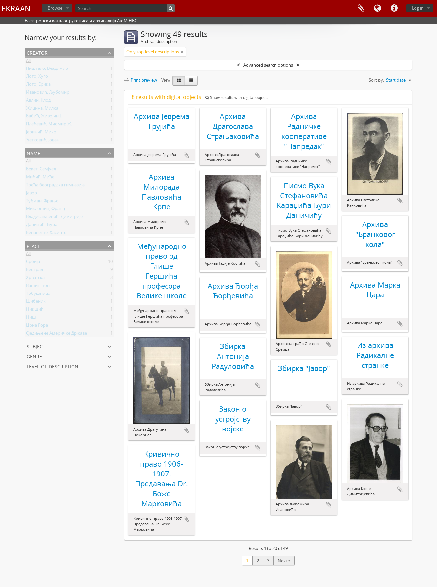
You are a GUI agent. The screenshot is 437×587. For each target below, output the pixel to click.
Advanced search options (268, 65)
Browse (55, 8)
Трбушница (38, 294)
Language (377, 8)
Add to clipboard (186, 155)
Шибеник (36, 302)
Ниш (31, 318)
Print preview (140, 80)
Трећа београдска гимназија (55, 186)
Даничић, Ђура (41, 226)
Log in (418, 8)
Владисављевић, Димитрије (54, 218)
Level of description (52, 365)
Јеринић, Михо (41, 133)
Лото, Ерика (38, 85)
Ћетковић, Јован (42, 141)
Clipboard (361, 8)
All (28, 62)
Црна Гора (37, 326)
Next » (284, 561)
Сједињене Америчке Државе (56, 334)
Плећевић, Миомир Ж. (49, 125)
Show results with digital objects (236, 97)
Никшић (35, 310)
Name (33, 152)
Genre (34, 355)
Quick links (394, 8)
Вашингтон (38, 287)
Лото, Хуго (37, 77)
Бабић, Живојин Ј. (44, 117)
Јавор (31, 194)
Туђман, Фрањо (42, 202)
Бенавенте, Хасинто (46, 234)
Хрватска (35, 279)
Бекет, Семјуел (41, 170)
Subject (36, 345)
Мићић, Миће (40, 178)
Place (33, 245)
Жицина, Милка (42, 109)
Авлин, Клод (38, 101)
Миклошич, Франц (45, 210)
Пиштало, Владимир (47, 69)
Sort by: (376, 80)
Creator (37, 52)
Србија (33, 263)
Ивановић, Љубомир (47, 93)
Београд (34, 271)
